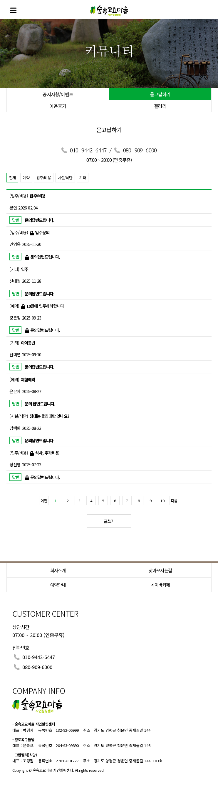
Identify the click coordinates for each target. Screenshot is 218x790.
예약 (26, 177)
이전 (44, 500)
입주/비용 (43, 177)
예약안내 (58, 584)
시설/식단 (65, 177)
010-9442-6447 (88, 151)
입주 (24, 269)
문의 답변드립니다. (40, 403)
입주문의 (42, 232)
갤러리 (160, 105)
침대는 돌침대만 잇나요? (49, 416)
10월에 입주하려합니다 (45, 306)
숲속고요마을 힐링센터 (109, 9)
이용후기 (57, 105)
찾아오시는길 (160, 570)
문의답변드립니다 (39, 440)
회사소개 (58, 570)
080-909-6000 (140, 151)
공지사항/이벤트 (58, 94)
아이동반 (28, 343)
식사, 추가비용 (47, 453)
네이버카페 (160, 584)
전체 (12, 177)
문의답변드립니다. (40, 220)
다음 (174, 500)
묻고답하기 (160, 94)
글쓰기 (109, 521)
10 (162, 500)
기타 (82, 177)
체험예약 (28, 379)
